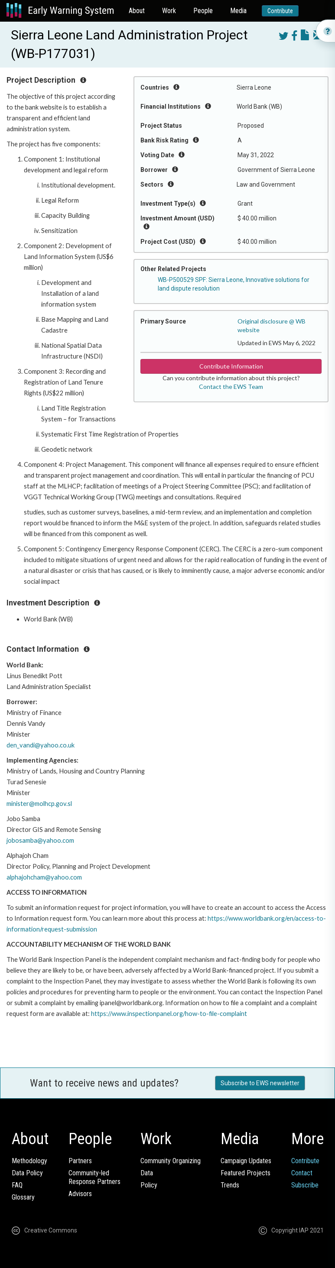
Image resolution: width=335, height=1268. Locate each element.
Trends (230, 1185)
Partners (80, 1161)
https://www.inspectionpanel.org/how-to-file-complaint (169, 1013)
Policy (148, 1185)
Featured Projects (245, 1173)
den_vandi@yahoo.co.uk (41, 745)
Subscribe (305, 1185)
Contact (301, 1173)
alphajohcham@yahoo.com (44, 877)
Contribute (280, 10)
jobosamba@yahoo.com (40, 840)
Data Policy (27, 1173)
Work (169, 10)
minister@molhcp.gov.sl (39, 803)
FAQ (17, 1185)
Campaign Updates (246, 1161)
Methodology (29, 1161)
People (203, 10)
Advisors (80, 1194)
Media (238, 10)
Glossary (23, 1197)
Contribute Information (231, 366)
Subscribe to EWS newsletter (260, 1083)
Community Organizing (170, 1161)
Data (146, 1173)
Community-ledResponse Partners (94, 1177)
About (137, 10)
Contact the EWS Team (231, 386)
